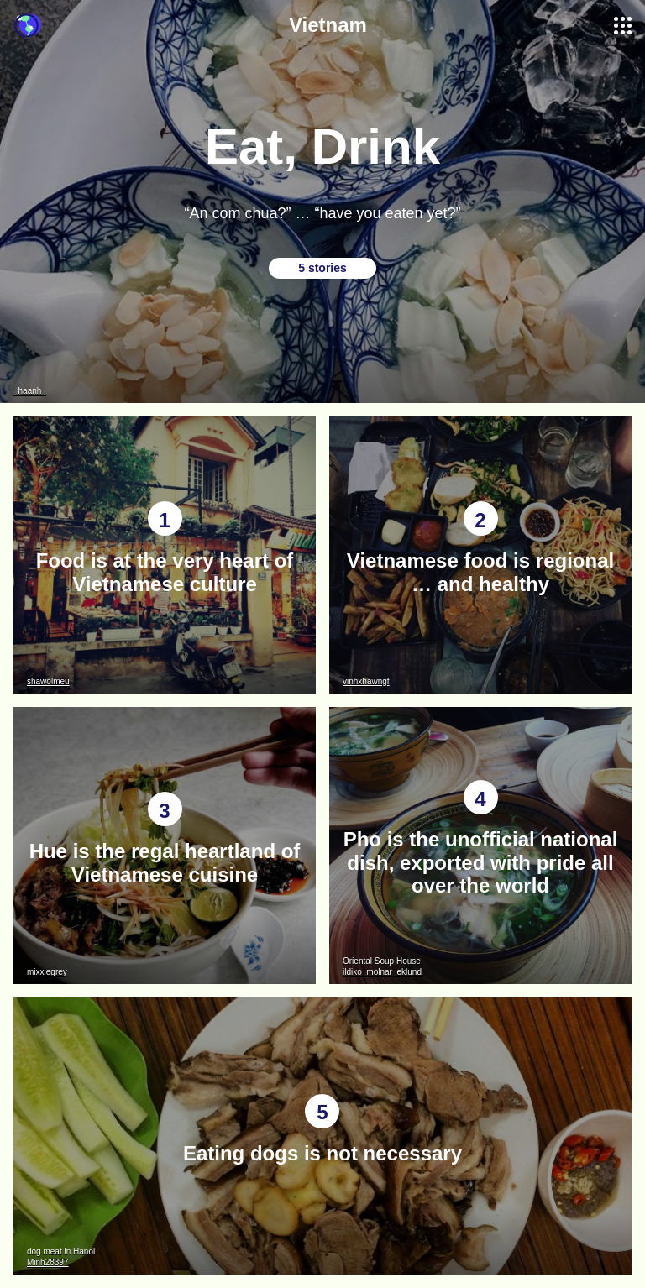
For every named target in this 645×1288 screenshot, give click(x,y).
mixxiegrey (47, 971)
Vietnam (328, 24)
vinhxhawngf (366, 681)
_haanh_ (29, 390)
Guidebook (27, 25)
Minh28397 (47, 1262)
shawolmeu (48, 681)
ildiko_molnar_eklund (382, 971)
